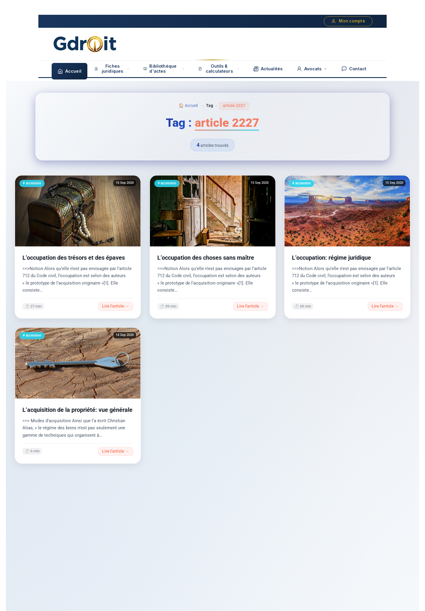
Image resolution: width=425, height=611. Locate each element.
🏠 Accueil (188, 105)
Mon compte (348, 21)
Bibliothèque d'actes (163, 69)
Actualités (267, 69)
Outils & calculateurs (218, 69)
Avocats (312, 69)
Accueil (69, 71)
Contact (353, 69)
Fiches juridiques (111, 69)
